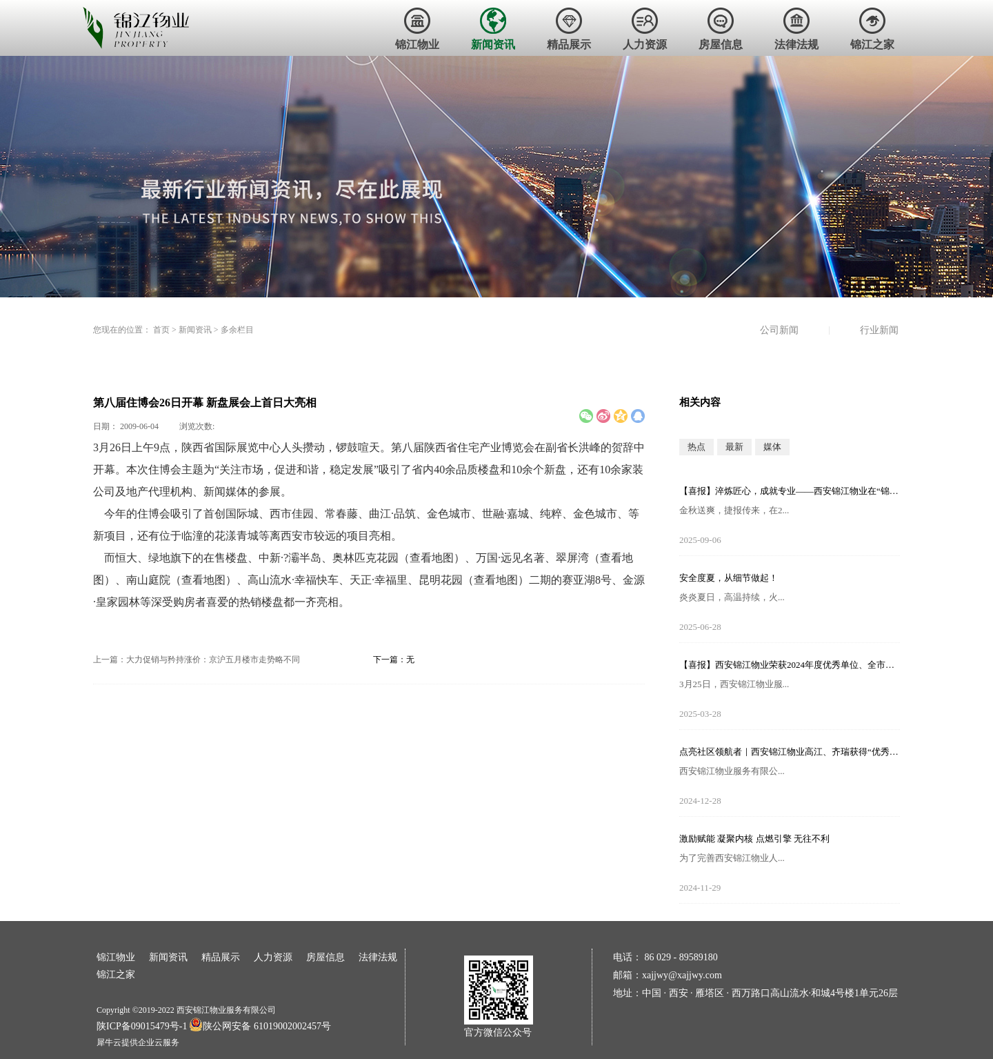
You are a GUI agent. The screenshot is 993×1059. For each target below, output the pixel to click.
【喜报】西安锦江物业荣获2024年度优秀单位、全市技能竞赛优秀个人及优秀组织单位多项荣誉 (789, 664)
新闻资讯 (195, 330)
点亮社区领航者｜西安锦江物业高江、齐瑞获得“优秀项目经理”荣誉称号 (789, 751)
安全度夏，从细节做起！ (728, 577)
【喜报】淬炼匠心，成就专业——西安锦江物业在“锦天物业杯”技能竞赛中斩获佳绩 (789, 490)
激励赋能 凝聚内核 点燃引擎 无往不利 (754, 838)
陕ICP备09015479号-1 (142, 1026)
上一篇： (196, 659)
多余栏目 (237, 330)
